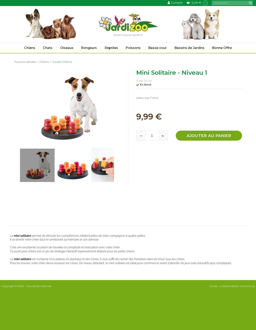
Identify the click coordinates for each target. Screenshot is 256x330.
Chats (47, 48)
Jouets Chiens (62, 62)
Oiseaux (66, 48)
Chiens (29, 48)
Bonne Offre (222, 48)
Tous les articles (25, 62)
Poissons (133, 48)
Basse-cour (157, 48)
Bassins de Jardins (189, 48)
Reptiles (111, 48)
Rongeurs (89, 48)
